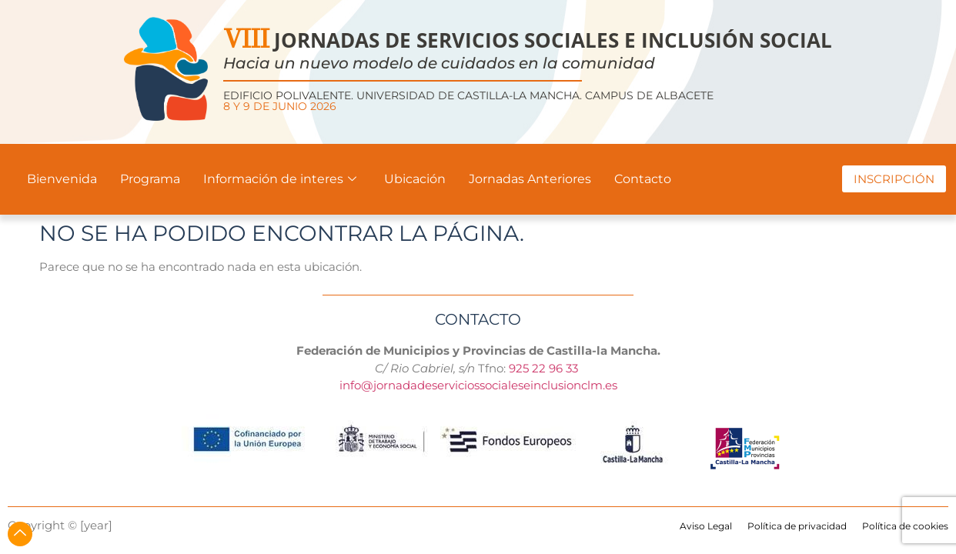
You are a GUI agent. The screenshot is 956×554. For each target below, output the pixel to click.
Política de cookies (905, 526)
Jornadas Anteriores (530, 179)
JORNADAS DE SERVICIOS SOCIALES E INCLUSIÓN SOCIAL (527, 40)
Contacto (642, 179)
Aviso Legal (706, 526)
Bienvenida (62, 179)
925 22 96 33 (545, 368)
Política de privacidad (797, 526)
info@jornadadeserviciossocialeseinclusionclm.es (478, 385)
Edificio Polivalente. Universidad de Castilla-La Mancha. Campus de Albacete (468, 100)
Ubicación (415, 179)
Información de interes (279, 179)
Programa (150, 179)
